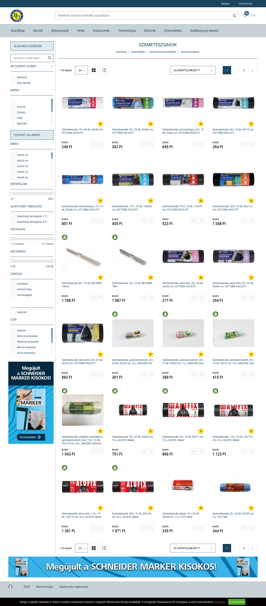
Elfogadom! (236, 602)
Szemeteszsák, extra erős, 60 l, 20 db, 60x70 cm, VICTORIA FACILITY (82, 361)
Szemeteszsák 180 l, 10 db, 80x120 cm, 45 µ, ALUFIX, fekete (131, 515)
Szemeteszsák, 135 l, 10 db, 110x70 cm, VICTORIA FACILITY (182, 207)
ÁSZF (26, 587)
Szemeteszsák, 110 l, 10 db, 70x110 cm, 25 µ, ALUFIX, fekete (232, 438)
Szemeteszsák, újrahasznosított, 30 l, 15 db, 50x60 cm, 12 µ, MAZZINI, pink (183, 361)
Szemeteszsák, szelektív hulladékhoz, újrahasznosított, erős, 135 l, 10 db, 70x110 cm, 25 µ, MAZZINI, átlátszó (82, 440)
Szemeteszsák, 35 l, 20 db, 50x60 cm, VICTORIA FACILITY (132, 131)
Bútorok (150, 30)
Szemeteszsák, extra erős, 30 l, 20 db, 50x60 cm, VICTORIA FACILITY (233, 284)
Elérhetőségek (44, 587)
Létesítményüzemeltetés (162, 51)
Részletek (220, 602)
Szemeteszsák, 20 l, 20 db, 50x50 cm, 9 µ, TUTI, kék (233, 515)
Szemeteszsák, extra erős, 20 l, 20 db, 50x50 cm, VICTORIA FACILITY (182, 284)
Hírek (80, 30)
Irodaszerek (101, 30)
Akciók (38, 30)
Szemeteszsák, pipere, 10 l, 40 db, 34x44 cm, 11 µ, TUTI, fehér (180, 515)
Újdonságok (60, 30)
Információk (245, 3)
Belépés (225, 3)
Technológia (127, 30)
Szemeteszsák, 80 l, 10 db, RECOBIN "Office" (82, 284)
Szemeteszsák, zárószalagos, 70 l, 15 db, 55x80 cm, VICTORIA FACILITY (82, 207)
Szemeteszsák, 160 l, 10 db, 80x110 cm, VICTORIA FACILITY (232, 207)
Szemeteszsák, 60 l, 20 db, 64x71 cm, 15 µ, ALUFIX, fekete (183, 438)
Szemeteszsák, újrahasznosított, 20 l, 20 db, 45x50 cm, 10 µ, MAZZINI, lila (132, 361)
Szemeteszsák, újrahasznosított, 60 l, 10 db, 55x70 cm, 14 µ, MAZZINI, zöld (233, 361)
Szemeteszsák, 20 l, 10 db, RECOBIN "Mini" (132, 284)
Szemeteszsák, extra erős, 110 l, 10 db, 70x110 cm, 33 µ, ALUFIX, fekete (81, 515)
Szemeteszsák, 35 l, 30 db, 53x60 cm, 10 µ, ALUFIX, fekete (132, 438)
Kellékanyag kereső (204, 30)
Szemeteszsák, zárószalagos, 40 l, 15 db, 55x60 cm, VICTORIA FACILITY (183, 131)
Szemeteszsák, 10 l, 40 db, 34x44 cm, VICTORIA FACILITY (82, 131)
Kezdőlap (18, 30)
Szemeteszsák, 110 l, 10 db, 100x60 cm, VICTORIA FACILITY (132, 207)
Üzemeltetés (173, 30)
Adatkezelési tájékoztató (73, 587)
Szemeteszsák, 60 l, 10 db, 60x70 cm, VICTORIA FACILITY (233, 131)
